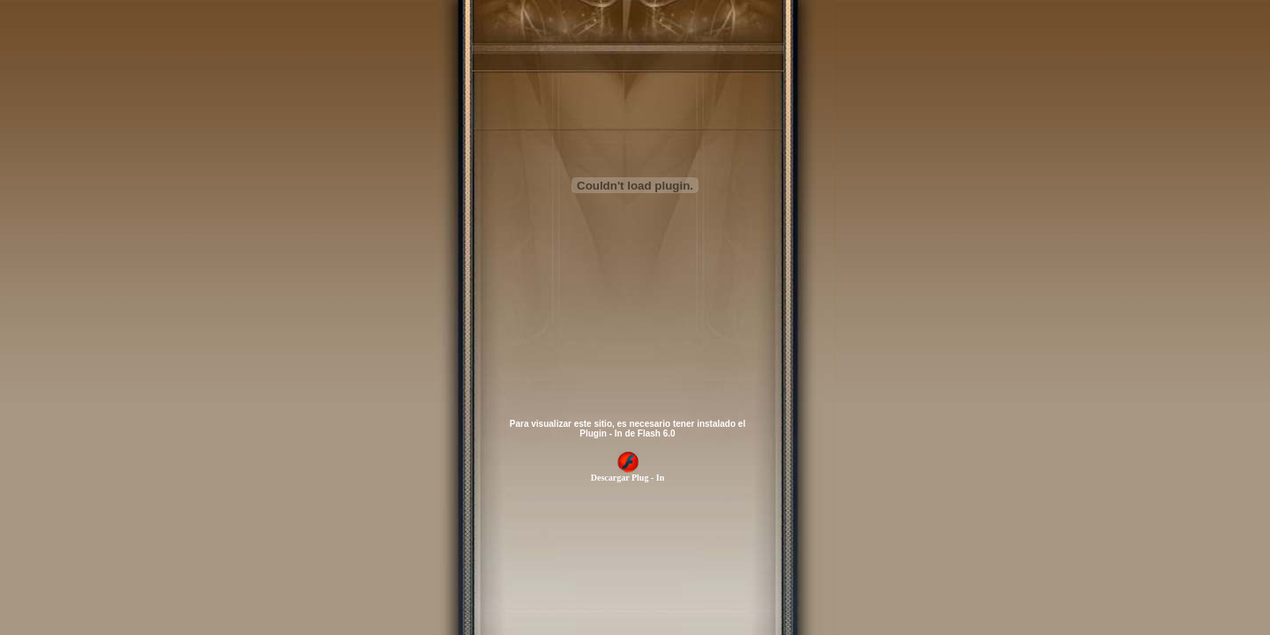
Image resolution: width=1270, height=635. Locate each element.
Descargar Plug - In (627, 473)
